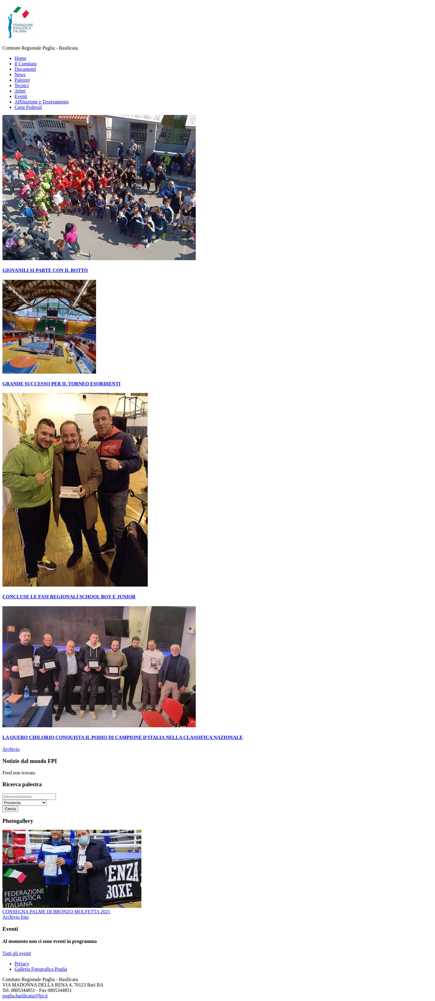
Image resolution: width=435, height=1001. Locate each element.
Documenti (25, 69)
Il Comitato (25, 63)
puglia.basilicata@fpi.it (25, 995)
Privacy (21, 963)
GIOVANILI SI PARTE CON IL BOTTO (45, 270)
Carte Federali (28, 107)
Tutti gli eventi (16, 953)
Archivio (11, 749)
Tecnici (21, 85)
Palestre (22, 80)
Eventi (20, 96)
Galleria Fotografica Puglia (40, 969)
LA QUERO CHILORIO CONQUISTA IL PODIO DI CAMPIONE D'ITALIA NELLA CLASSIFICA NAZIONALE (122, 737)
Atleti (19, 90)
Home (20, 58)
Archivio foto (15, 917)
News (19, 74)
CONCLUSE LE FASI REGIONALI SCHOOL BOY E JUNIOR (69, 596)
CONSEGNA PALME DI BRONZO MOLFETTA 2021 (56, 911)
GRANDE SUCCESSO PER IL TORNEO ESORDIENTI (61, 383)
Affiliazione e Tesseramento (41, 101)
